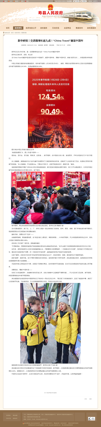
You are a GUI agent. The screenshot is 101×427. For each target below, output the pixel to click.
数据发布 (79, 28)
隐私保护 (15, 418)
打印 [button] (86, 399)
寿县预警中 (69, 1)
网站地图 (15, 415)
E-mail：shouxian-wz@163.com (40, 419)
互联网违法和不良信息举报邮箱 (36, 425)
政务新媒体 (91, 28)
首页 (7, 28)
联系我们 (8, 415)
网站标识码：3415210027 (60, 423)
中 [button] (62, 45)
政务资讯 (18, 28)
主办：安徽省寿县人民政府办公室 (32, 414)
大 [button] (60, 45)
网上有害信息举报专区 (67, 425)
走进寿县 (67, 28)
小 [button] (63, 45)
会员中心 (95, 1)
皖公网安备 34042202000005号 (31, 423)
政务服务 (43, 28)
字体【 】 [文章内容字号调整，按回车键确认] (61, 45)
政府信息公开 (31, 28)
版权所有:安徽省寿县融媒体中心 (65, 414)
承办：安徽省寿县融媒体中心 (48, 414)
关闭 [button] (90, 399)
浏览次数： (52, 45)
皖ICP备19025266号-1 (47, 423)
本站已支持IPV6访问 (73, 423)
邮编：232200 (27, 419)
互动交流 (55, 28)
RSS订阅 (8, 418)
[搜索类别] (65, 20)
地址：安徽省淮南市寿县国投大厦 (32, 416)
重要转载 (24, 32)
